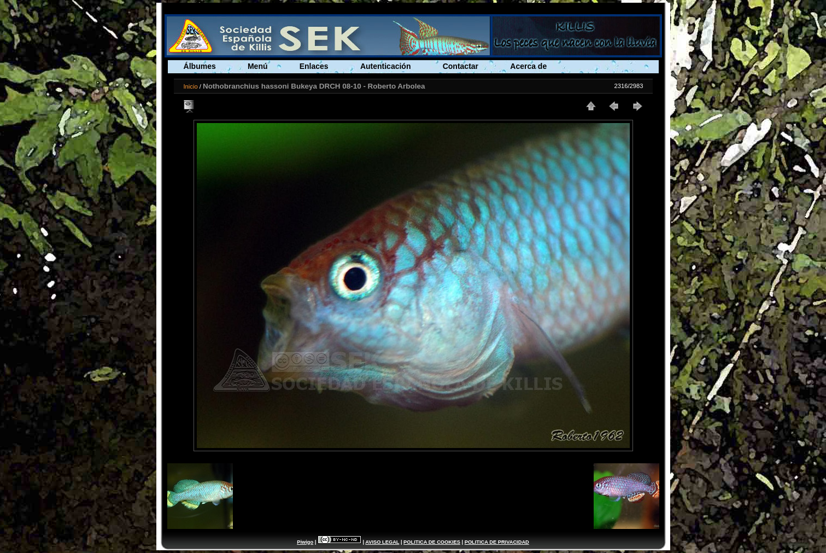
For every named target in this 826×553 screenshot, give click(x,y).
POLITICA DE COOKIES (431, 542)
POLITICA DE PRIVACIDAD (497, 542)
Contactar (460, 66)
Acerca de (528, 66)
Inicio (191, 86)
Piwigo (305, 542)
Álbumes (200, 66)
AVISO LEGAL (382, 542)
